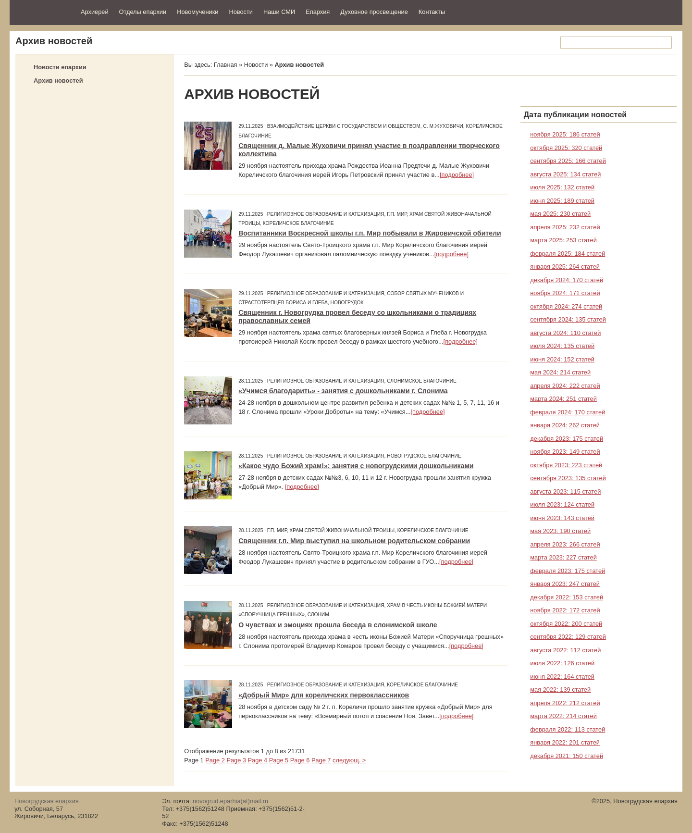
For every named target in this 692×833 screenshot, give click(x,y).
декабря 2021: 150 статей (566, 755)
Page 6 (300, 760)
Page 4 (258, 760)
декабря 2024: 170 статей (566, 280)
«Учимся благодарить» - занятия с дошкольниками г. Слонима (343, 391)
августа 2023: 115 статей (565, 491)
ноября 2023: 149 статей (565, 451)
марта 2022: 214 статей (563, 716)
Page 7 (321, 760)
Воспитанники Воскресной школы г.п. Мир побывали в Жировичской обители (369, 233)
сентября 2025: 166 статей (568, 160)
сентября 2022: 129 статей (568, 636)
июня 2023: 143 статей (562, 518)
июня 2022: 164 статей (562, 676)
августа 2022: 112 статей (565, 650)
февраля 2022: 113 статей (567, 729)
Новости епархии (60, 67)
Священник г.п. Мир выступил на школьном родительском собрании (354, 541)
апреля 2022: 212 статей (565, 703)
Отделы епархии (143, 11)
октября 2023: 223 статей (566, 465)
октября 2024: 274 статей (566, 306)
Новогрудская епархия (42, 11)
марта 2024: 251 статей (563, 398)
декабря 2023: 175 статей (566, 438)
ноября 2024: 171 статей (565, 293)
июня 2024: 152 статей (562, 359)
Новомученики (197, 11)
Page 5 (279, 760)
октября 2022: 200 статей (566, 623)
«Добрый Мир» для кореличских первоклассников (323, 695)
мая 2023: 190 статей (560, 531)
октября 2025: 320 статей (566, 147)
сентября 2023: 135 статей (568, 478)
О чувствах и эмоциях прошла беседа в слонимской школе (337, 625)
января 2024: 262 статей (565, 425)
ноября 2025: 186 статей (565, 134)
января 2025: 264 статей (565, 266)
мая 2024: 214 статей (560, 372)
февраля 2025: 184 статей (567, 253)
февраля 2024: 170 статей (567, 412)
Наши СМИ (279, 11)
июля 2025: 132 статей (562, 187)
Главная (225, 64)
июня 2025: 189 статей (562, 200)
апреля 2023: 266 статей (565, 544)
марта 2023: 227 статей (563, 557)
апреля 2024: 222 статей (565, 385)
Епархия (318, 11)
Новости (241, 11)
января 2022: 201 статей (565, 742)
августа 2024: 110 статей (565, 332)
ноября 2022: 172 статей (565, 610)
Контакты (432, 11)
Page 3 (236, 760)
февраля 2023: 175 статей (567, 570)
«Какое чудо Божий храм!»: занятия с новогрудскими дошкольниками (355, 466)
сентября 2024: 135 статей (568, 319)
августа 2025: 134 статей (565, 174)
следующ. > (349, 760)
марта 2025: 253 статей (563, 240)
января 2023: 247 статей (565, 583)
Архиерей (95, 11)
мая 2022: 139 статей (560, 689)
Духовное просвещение (374, 11)
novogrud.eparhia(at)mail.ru (230, 801)
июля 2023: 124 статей (562, 504)
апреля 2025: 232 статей (565, 227)
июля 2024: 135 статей (562, 345)
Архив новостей (58, 80)
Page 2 (215, 760)
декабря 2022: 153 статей (566, 597)
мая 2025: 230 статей (560, 213)
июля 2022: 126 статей (562, 663)
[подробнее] (457, 174)
